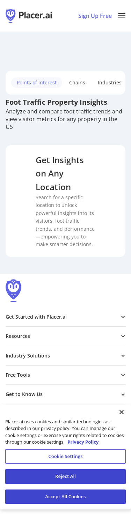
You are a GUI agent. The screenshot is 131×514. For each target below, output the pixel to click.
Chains (77, 82)
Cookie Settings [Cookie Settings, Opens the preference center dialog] (65, 459)
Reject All (65, 478)
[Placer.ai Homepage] (29, 16)
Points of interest (37, 82)
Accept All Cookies (65, 499)
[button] (121, 16)
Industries (110, 82)
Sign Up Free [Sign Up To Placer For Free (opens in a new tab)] (95, 16)
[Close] (121, 414)
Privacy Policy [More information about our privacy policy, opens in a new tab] (83, 444)
